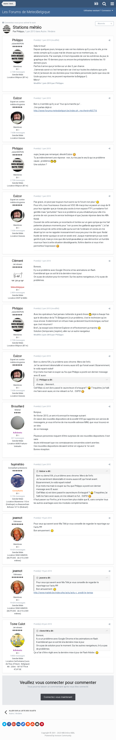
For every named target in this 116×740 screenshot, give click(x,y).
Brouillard (17, 406)
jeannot (17, 518)
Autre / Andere (48, 31)
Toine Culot (17, 624)
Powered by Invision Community (58, 736)
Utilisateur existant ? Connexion (98, 10)
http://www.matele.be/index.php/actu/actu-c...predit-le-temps (62, 592)
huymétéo (17, 464)
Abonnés (101, 24)
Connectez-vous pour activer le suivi (20, 22)
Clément (17, 261)
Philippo (20, 31)
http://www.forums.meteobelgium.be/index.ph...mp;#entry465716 (64, 110)
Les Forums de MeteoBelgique (26, 12)
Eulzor (17, 98)
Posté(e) (41, 40)
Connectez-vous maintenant (58, 697)
